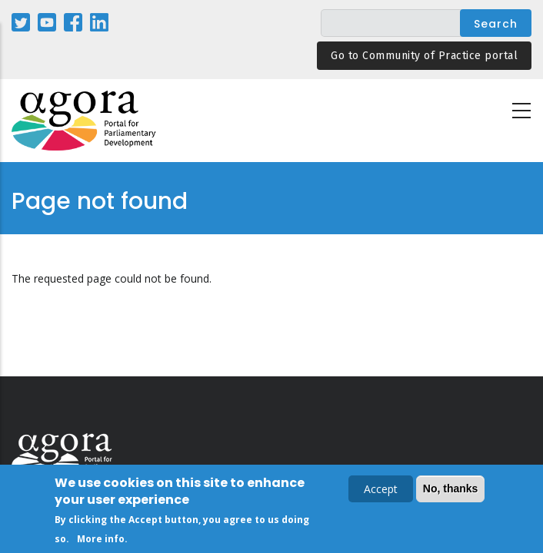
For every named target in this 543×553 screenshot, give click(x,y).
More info (101, 541)
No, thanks (450, 491)
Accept (381, 491)
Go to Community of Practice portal (424, 55)
